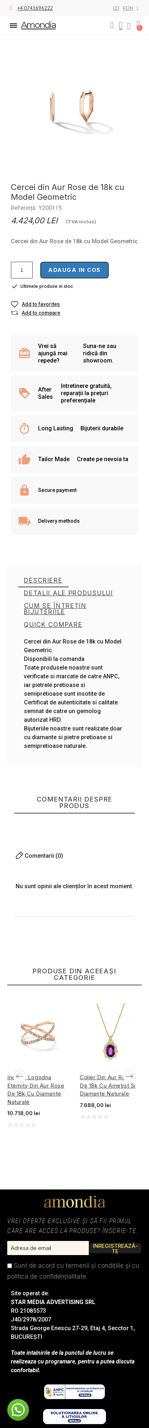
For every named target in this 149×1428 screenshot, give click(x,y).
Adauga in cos (74, 269)
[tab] (43, 581)
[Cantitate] (22, 270)
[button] (112, 25)
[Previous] (19, 1076)
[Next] (129, 1076)
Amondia (38, 25)
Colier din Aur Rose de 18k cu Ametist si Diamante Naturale (108, 1085)
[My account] (121, 25)
